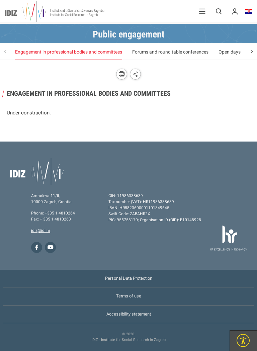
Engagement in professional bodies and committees (68, 52)
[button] (202, 11)
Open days (230, 52)
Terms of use (128, 295)
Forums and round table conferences (170, 52)
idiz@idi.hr (40, 230)
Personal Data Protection (128, 278)
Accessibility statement (128, 314)
